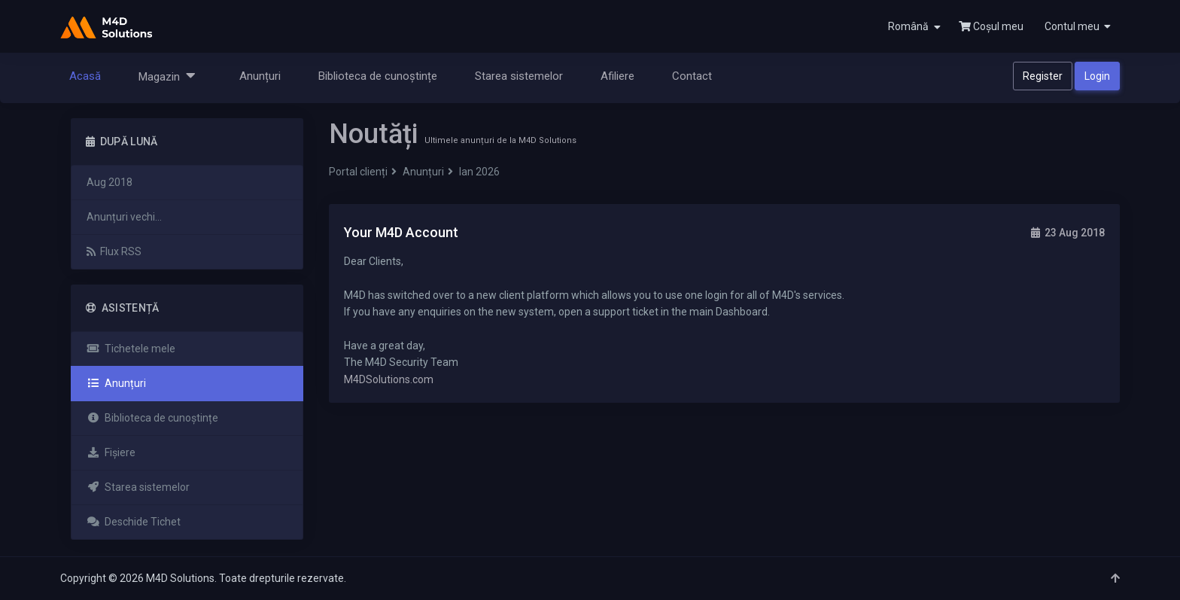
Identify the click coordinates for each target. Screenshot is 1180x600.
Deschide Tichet (134, 522)
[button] (1076, 26)
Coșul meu (991, 26)
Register (1043, 76)
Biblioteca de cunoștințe (377, 76)
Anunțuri (260, 76)
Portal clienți (358, 172)
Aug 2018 (109, 182)
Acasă (85, 76)
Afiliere (617, 76)
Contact (692, 76)
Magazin (167, 76)
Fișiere (111, 452)
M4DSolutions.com (388, 379)
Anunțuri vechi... (124, 217)
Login (1097, 76)
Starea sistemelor (519, 76)
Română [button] (914, 26)
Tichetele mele (131, 349)
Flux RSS (114, 251)
